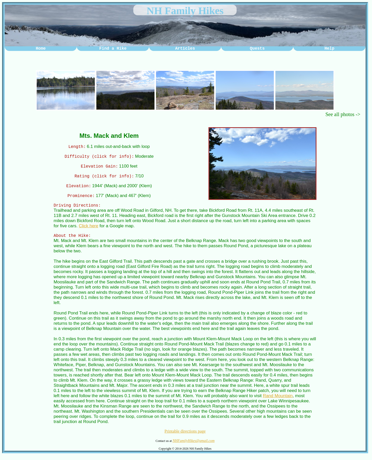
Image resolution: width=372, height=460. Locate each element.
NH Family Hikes (185, 11)
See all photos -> (343, 114)
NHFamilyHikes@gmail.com (194, 445)
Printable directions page (185, 436)
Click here (88, 229)
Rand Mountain (277, 400)
